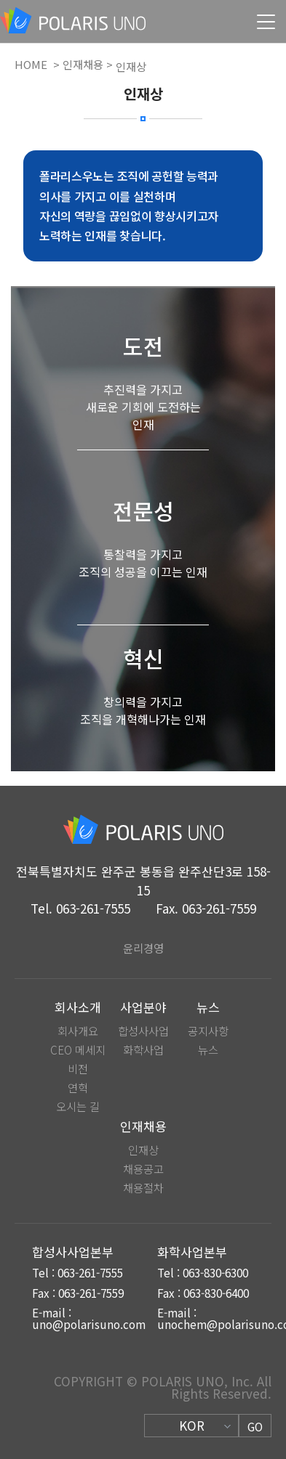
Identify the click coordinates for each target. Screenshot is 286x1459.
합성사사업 (143, 1030)
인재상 (143, 1150)
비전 (78, 1068)
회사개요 (77, 1030)
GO (255, 1426)
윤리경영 (143, 948)
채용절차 (143, 1187)
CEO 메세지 (78, 1049)
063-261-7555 (93, 908)
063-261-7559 (219, 908)
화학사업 (143, 1049)
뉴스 (208, 1049)
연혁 (78, 1087)
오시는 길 (78, 1106)
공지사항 (208, 1030)
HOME (31, 65)
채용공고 (143, 1168)
